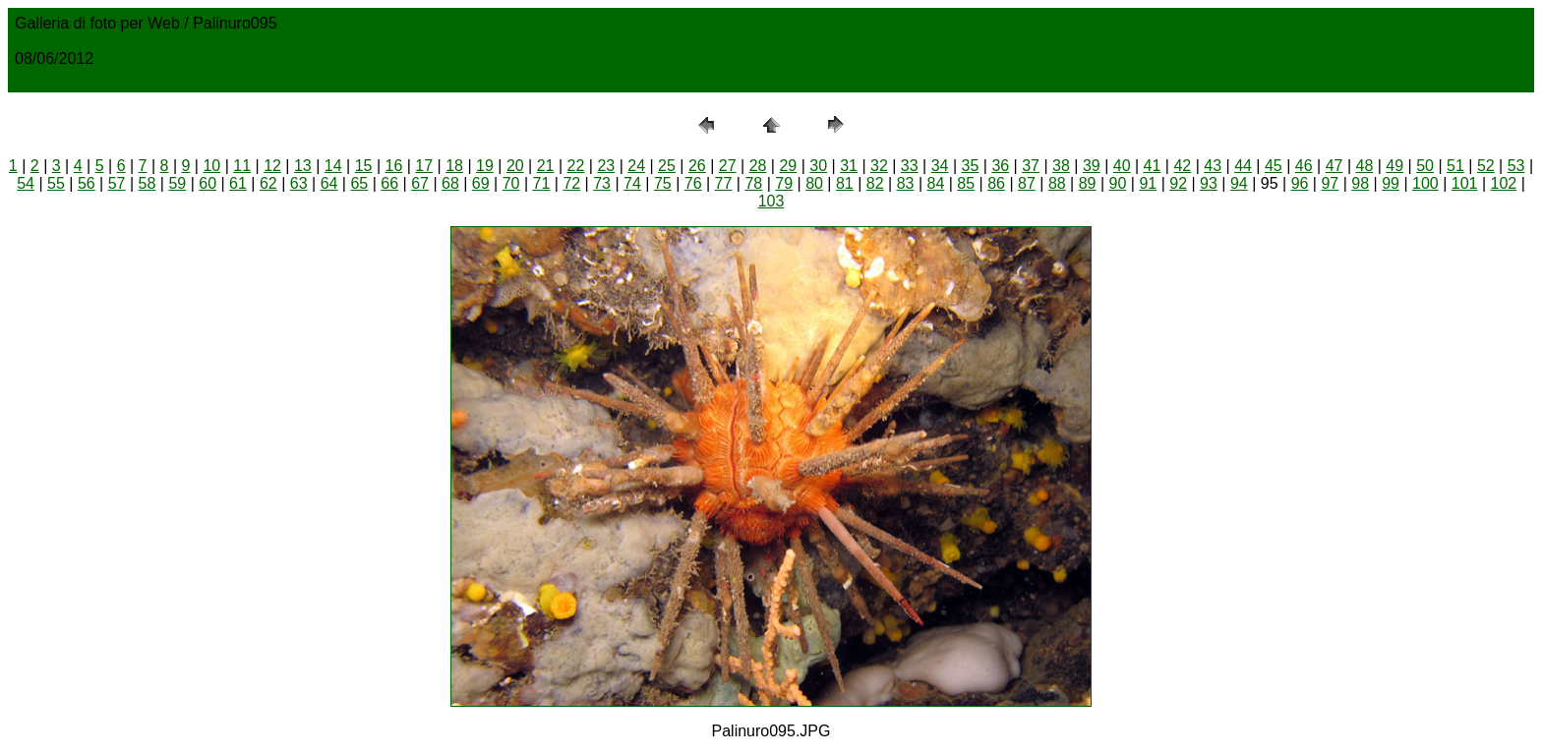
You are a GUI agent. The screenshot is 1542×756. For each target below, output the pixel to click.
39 (1091, 165)
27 (728, 165)
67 (420, 183)
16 (394, 165)
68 (450, 183)
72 (571, 183)
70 (511, 183)
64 (329, 183)
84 (936, 183)
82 (875, 183)
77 (724, 183)
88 (1057, 183)
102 (1504, 183)
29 (788, 165)
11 (242, 165)
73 (602, 183)
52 (1486, 165)
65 (359, 183)
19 (485, 165)
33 (910, 165)
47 (1334, 165)
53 (1516, 165)
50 (1425, 165)
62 (268, 183)
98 (1360, 183)
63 (299, 183)
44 (1243, 165)
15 (364, 165)
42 (1182, 165)
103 (771, 201)
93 (1208, 183)
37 (1030, 165)
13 (303, 165)
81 (845, 183)
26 (697, 165)
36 (1000, 165)
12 (272, 165)
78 (753, 183)
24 (636, 165)
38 (1061, 165)
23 (606, 165)
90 (1118, 183)
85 (966, 183)
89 (1088, 183)
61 (238, 183)
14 (333, 165)
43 (1212, 165)
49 (1394, 165)
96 (1300, 183)
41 (1152, 165)
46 (1304, 165)
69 (481, 183)
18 (454, 165)
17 (424, 165)
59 (177, 183)
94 (1239, 183)
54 (25, 183)
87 (1027, 183)
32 (879, 165)
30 (818, 165)
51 (1455, 165)
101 (1465, 183)
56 (86, 183)
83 (906, 183)
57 (117, 183)
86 (996, 183)
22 (576, 165)
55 (56, 183)
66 (389, 183)
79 (784, 183)
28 (758, 165)
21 (546, 165)
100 (1425, 183)
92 (1178, 183)
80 (814, 183)
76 (693, 183)
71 (542, 183)
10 (211, 165)
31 (849, 165)
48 (1365, 165)
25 (667, 165)
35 (970, 165)
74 (632, 183)
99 (1390, 183)
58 (147, 183)
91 (1147, 183)
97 (1329, 183)
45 (1273, 165)
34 (940, 165)
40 (1122, 165)
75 (663, 183)
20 (515, 165)
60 (207, 183)
